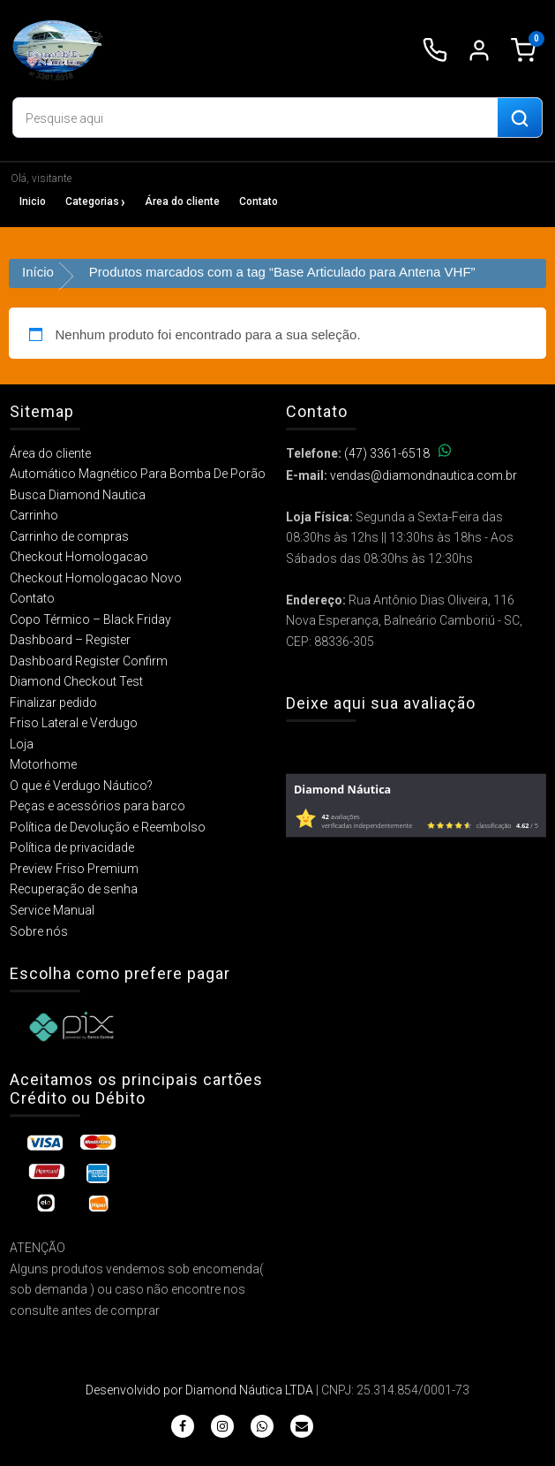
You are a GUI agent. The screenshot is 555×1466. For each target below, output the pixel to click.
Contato (258, 201)
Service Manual (52, 910)
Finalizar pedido (53, 702)
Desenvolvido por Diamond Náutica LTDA (199, 1390)
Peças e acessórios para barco (97, 806)
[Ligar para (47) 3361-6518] (435, 50)
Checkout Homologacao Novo (96, 578)
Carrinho (34, 515)
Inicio (32, 201)
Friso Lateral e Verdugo (74, 723)
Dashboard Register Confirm (89, 661)
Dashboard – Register (70, 640)
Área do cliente (182, 201)
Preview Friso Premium (74, 869)
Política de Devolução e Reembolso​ (108, 827)
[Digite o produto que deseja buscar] (255, 118)
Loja (22, 744)
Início (38, 271)
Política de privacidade (72, 847)
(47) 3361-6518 (398, 453)
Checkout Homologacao (79, 557)
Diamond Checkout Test (76, 681)
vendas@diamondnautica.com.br (423, 475)
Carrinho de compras (69, 536)
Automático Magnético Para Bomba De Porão (138, 474)
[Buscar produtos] (520, 118)
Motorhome (43, 764)
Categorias (92, 201)
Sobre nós (39, 931)
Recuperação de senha (74, 889)
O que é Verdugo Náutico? (81, 786)
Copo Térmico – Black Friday (90, 619)
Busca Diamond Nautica (78, 495)
